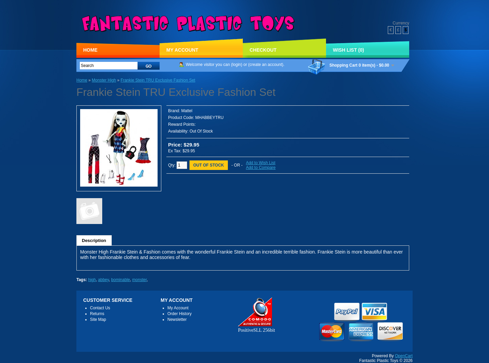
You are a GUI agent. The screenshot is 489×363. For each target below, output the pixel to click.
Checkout (263, 50)
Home (90, 50)
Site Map (98, 319)
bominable (120, 279)
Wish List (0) (348, 50)
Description (94, 240)
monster (139, 279)
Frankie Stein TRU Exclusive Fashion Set (158, 80)
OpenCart (404, 355)
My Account (182, 50)
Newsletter (177, 319)
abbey (103, 279)
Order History (179, 313)
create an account (266, 64)
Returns (97, 313)
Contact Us (100, 308)
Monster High (104, 80)
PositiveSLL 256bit (256, 327)
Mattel (187, 110)
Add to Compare (260, 167)
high (92, 279)
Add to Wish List (260, 162)
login (236, 64)
